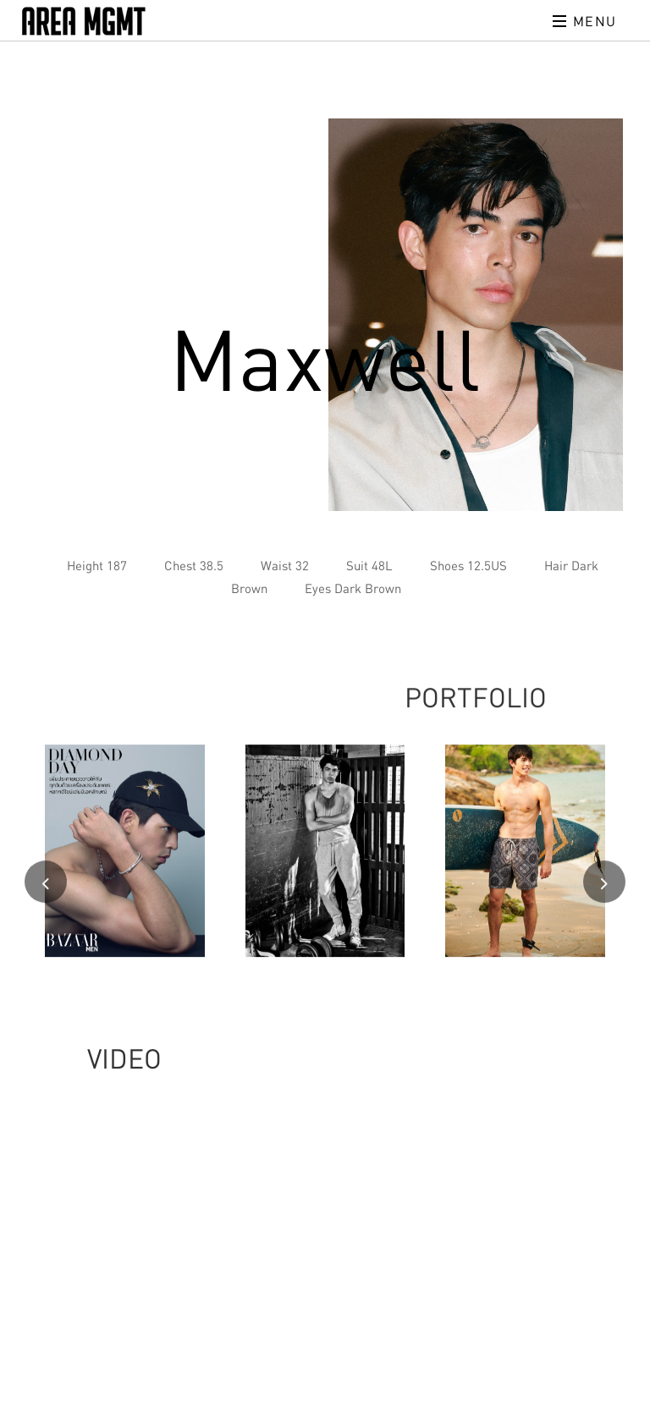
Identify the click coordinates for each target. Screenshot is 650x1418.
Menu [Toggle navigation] (585, 21)
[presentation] (46, 884)
